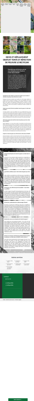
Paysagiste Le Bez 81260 (18, 261)
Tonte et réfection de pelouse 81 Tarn (21, 5)
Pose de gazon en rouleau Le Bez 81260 (9, 267)
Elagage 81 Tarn (14, 4)
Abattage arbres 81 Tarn (2, 4)
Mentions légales (18, 299)
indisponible (9, 283)
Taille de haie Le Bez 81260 (10, 264)
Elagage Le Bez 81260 (26, 261)
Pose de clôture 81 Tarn (25, 4)
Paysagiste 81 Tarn (10, 4)
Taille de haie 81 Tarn (17, 4)
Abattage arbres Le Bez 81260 (18, 264)
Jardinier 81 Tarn (6, 4)
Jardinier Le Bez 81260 (10, 261)
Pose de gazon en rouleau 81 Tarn (28, 5)
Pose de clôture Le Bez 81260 (27, 264)
